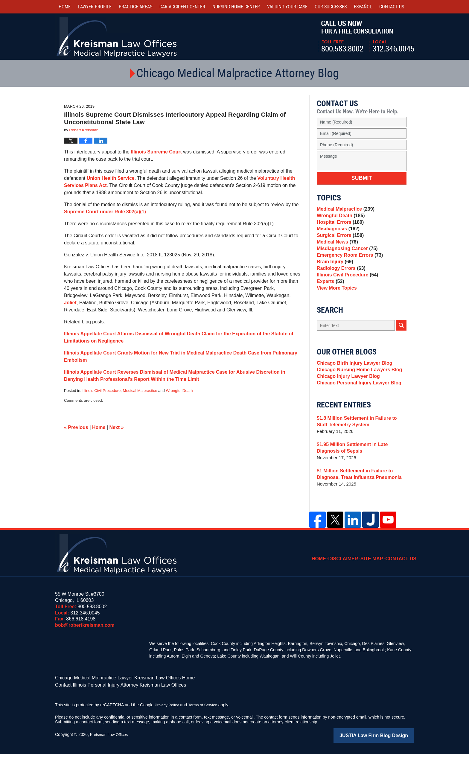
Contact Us (402, 585)
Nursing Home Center (236, 7)
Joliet (70, 302)
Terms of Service (205, 733)
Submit (361, 178)
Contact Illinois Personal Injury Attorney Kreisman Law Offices (112, 714)
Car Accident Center (182, 7)
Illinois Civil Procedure (101, 390)
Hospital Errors (339, 226)
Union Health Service (111, 178)
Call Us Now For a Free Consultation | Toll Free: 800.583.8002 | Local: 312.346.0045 (366, 37)
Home (65, 7)
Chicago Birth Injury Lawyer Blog (352, 387)
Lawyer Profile (95, 7)
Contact (391, 7)
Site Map (376, 585)
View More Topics (335, 310)
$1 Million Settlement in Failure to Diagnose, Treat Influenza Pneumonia (356, 504)
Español (363, 7)
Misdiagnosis (337, 235)
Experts (329, 302)
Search (401, 348)
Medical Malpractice (140, 390)
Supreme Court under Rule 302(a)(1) (105, 211)
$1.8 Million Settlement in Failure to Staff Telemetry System (360, 452)
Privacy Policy (168, 733)
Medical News (336, 251)
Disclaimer (349, 585)
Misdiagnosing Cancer (345, 260)
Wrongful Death (179, 390)
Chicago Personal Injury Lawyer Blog (356, 412)
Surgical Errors (339, 243)
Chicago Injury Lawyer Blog (346, 404)
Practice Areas (135, 7)
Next (116, 427)
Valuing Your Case (287, 7)
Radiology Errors (340, 285)
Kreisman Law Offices (110, 763)
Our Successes (331, 7)
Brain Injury (334, 276)
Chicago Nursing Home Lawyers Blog (357, 395)
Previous (76, 427)
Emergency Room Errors (348, 268)
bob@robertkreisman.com (85, 655)
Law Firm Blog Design (385, 763)
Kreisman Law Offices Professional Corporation (117, 36)
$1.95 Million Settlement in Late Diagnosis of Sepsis (361, 478)
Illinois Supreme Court (156, 151)
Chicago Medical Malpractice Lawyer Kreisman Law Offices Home (116, 707)
